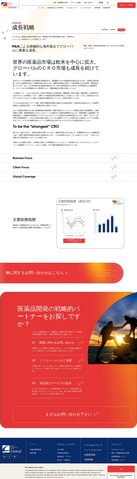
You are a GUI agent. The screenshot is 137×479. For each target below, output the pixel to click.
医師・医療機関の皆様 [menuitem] (60, 2)
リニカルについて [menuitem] (71, 7)
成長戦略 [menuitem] (121, 29)
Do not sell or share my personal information (121, 462)
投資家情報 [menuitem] (106, 7)
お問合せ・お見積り (126, 5)
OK (121, 455)
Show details (29, 475)
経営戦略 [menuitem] (112, 29)
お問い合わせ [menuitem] (88, 2)
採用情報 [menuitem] (97, 7)
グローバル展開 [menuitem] (76, 2)
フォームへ (107, 273)
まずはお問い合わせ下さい (72, 414)
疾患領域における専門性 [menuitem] (55, 7)
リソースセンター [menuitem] (86, 7)
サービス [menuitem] (42, 7)
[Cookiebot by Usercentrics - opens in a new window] (12, 475)
